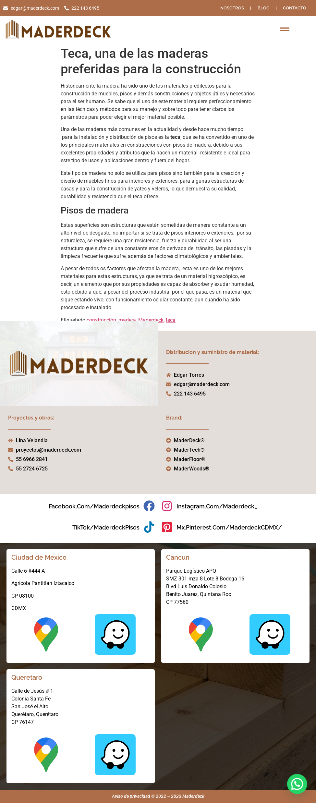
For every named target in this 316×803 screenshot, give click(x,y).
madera (127, 320)
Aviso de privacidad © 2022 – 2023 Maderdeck (158, 796)
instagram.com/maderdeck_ (216, 506)
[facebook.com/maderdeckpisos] (149, 506)
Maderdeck (151, 320)
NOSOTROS (232, 8)
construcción (101, 320)
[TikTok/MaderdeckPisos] (149, 527)
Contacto (294, 8)
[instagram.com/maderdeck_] (167, 506)
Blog (263, 8)
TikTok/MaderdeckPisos (106, 527)
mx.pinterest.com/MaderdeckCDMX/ (229, 527)
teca (171, 320)
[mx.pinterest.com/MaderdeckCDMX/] (167, 527)
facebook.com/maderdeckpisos (94, 506)
